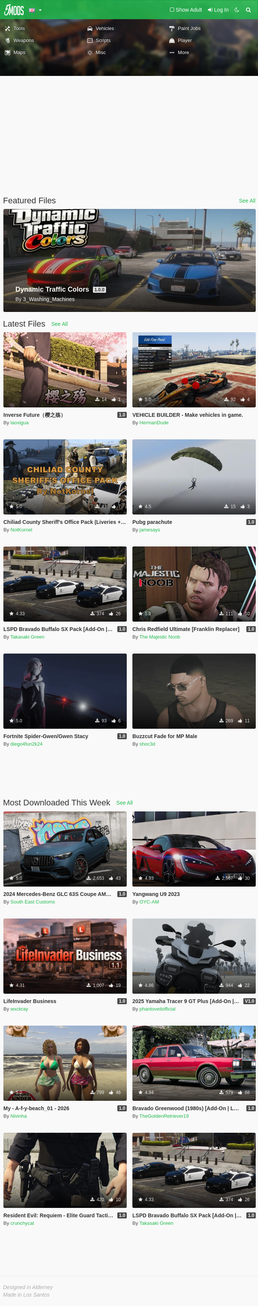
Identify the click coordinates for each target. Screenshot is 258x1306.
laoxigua (20, 422)
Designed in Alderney (28, 1287)
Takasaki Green (27, 637)
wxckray (19, 1009)
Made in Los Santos (26, 1295)
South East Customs (33, 902)
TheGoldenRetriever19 (164, 1116)
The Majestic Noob (160, 637)
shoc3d (147, 744)
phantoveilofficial (158, 1009)
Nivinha (19, 1116)
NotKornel (21, 530)
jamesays (150, 530)
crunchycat (22, 1223)
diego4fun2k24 (26, 744)
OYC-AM (149, 902)
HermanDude (154, 422)
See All (247, 201)
